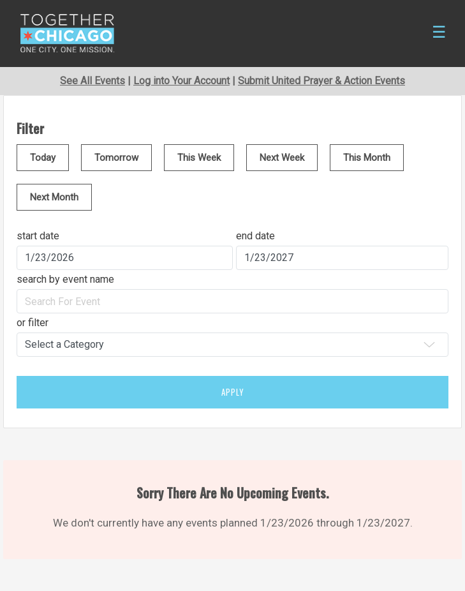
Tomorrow (116, 157)
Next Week (282, 157)
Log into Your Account (181, 81)
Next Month (54, 197)
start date (38, 236)
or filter (32, 323)
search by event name (65, 279)
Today (42, 157)
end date (255, 236)
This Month (366, 157)
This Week (199, 157)
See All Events (92, 81)
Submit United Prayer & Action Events (321, 81)
